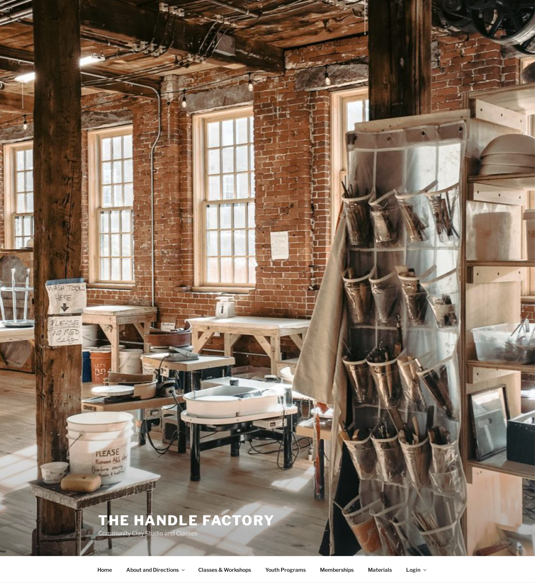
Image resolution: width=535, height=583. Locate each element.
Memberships (337, 570)
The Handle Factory (186, 520)
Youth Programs (285, 570)
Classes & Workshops (224, 570)
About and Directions (156, 570)
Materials (380, 570)
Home (104, 570)
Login (416, 570)
